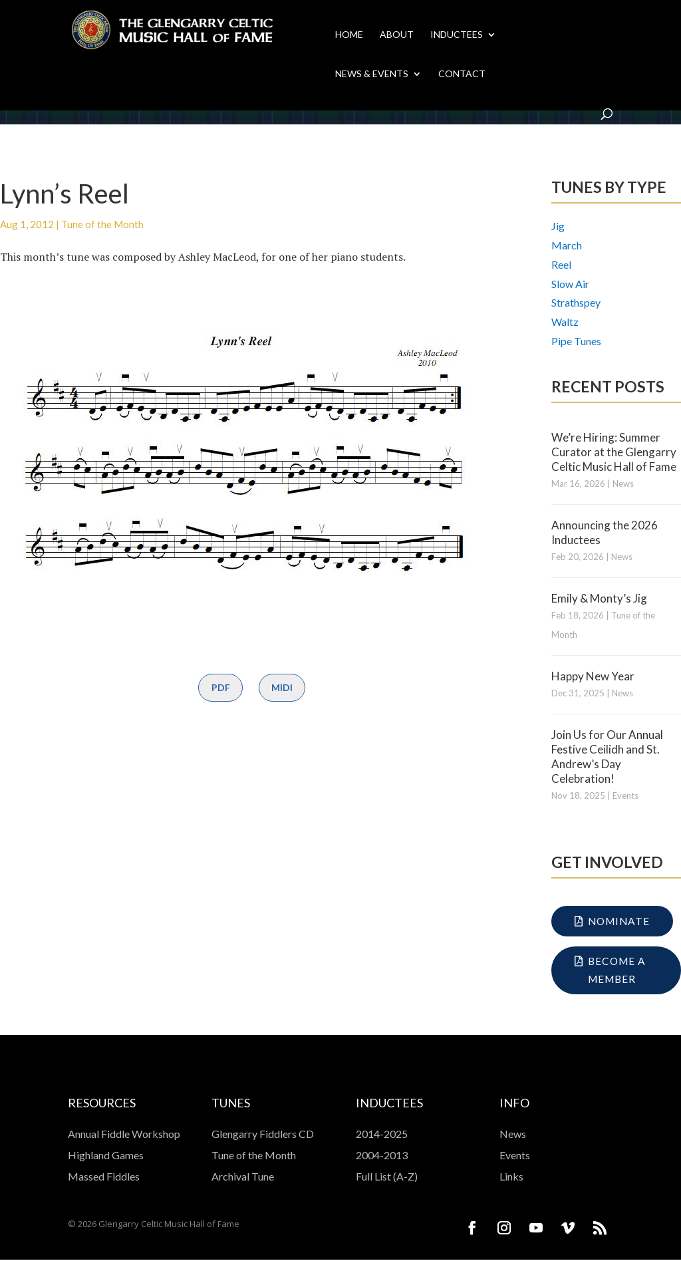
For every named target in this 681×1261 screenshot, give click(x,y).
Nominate (620, 921)
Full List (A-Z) (387, 1177)
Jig (558, 225)
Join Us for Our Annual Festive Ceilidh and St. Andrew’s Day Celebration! (607, 756)
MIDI (282, 687)
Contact (461, 74)
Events (625, 795)
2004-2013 (382, 1156)
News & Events (371, 74)
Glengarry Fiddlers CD (262, 1135)
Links (511, 1177)
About (397, 35)
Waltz (565, 321)
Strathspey (576, 302)
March (566, 245)
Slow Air (570, 283)
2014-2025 (382, 1135)
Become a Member (618, 971)
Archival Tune (242, 1177)
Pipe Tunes (576, 341)
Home (349, 35)
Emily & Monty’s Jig (599, 598)
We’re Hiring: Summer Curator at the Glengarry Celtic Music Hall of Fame (613, 452)
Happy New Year (592, 676)
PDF (220, 687)
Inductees (456, 35)
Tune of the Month (102, 224)
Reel (561, 264)
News (623, 483)
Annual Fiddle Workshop (124, 1135)
